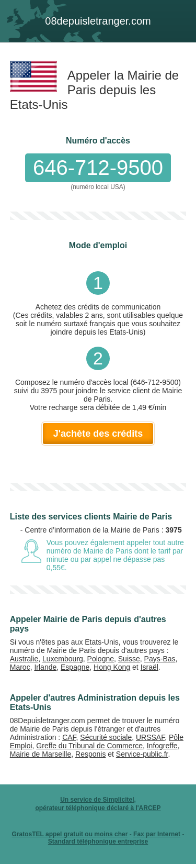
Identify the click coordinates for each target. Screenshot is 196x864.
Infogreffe (162, 745)
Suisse (129, 659)
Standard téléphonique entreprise (98, 841)
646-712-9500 (98, 167)
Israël (149, 667)
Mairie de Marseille (40, 754)
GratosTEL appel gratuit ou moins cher (70, 834)
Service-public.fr (142, 754)
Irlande (45, 667)
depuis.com (98, 21)
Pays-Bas (160, 659)
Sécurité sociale (106, 737)
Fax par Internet (156, 834)
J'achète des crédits (98, 433)
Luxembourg (62, 659)
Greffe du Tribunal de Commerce (89, 745)
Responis (90, 754)
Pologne (100, 659)
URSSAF (150, 737)
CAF (69, 737)
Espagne (75, 667)
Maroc (20, 667)
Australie (24, 659)
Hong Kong (112, 667)
